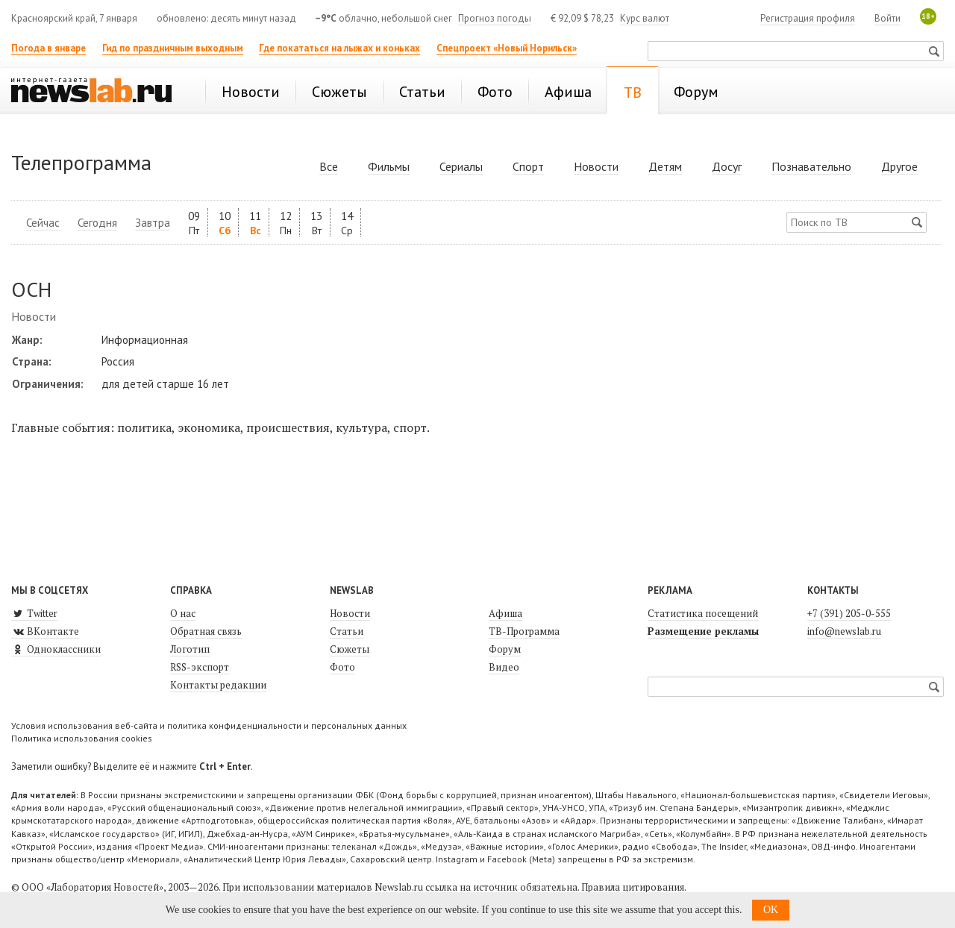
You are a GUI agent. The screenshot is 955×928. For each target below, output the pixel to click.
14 (347, 222)
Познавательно (811, 166)
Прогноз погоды (494, 18)
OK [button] (770, 909)
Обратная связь (206, 631)
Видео (504, 667)
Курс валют (644, 18)
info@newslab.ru (844, 631)
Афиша (505, 613)
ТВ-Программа (524, 631)
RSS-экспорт (199, 667)
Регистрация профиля (807, 18)
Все (328, 166)
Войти (887, 18)
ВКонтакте (45, 631)
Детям (665, 166)
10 (225, 222)
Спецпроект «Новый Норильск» (506, 48)
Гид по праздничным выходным (172, 48)
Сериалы (461, 166)
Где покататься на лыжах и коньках (339, 48)
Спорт (528, 166)
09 (194, 222)
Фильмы (389, 166)
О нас (182, 613)
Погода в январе (48, 48)
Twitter (34, 613)
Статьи (346, 631)
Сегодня (97, 223)
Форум (505, 649)
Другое (899, 166)
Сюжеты (349, 649)
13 (316, 222)
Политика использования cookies (81, 738)
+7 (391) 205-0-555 (849, 613)
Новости (596, 166)
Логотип (190, 649)
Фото (342, 667)
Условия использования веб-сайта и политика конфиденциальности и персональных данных (209, 725)
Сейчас (43, 223)
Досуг (727, 166)
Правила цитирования (632, 887)
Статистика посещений (703, 613)
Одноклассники (56, 649)
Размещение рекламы (703, 631)
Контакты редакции (218, 685)
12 (286, 222)
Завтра (152, 223)
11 (255, 222)
